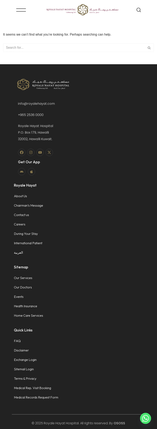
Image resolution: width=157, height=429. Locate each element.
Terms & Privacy (25, 378)
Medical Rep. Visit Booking (32, 388)
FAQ (17, 341)
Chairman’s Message (28, 205)
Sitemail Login (24, 369)
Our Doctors (23, 287)
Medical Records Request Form (36, 397)
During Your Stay (26, 234)
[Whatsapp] (145, 418)
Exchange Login (25, 360)
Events (19, 297)
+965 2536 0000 (31, 115)
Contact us (21, 215)
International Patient (28, 243)
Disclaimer (21, 350)
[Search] (74, 47)
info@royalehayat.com (36, 103)
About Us (20, 196)
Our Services (23, 278)
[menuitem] (28, 252)
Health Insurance (25, 306)
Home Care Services (28, 315)
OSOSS (119, 423)
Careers (19, 224)
